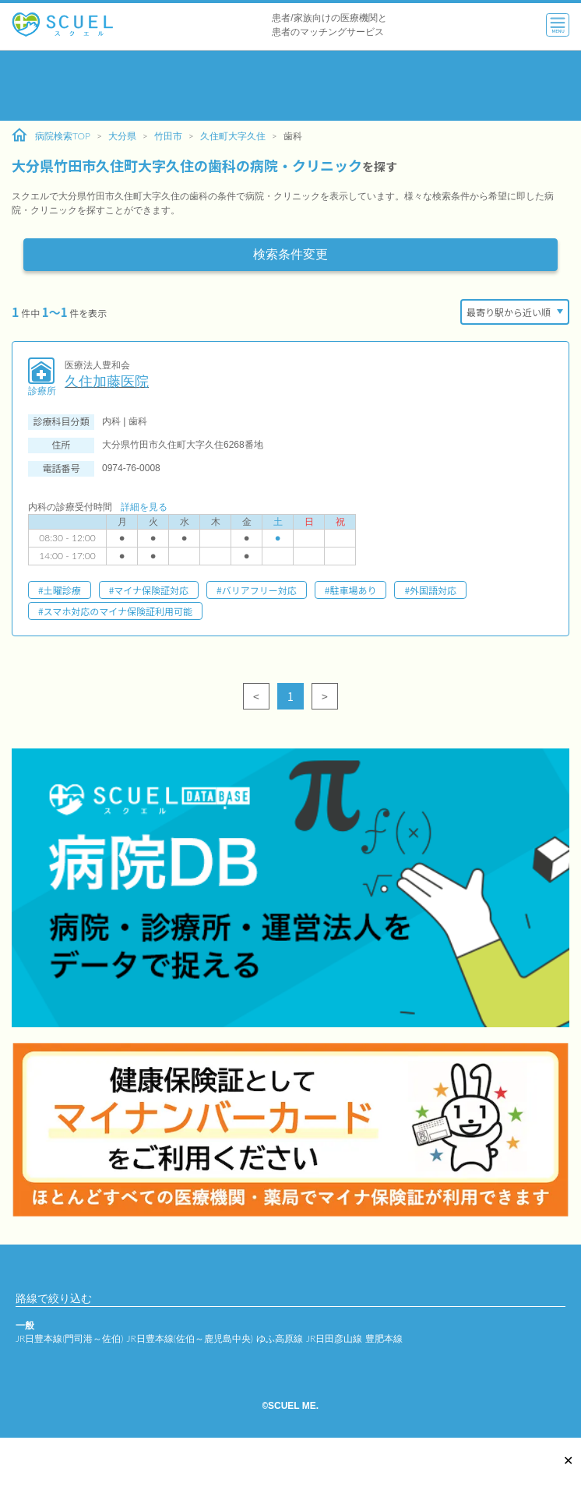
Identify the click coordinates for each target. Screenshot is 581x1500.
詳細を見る (144, 507)
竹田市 (168, 136)
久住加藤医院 (107, 381)
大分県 (122, 136)
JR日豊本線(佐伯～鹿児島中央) (189, 1338)
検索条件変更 (290, 254)
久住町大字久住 (233, 136)
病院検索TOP (51, 136)
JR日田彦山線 (334, 1338)
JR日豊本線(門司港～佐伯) (69, 1338)
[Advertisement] (290, 86)
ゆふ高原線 (279, 1338)
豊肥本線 (384, 1338)
